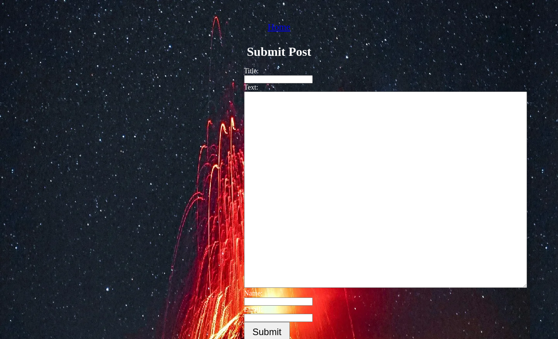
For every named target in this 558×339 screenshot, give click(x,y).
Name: (249, 293)
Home (279, 27)
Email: (249, 309)
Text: (247, 87)
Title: (247, 71)
